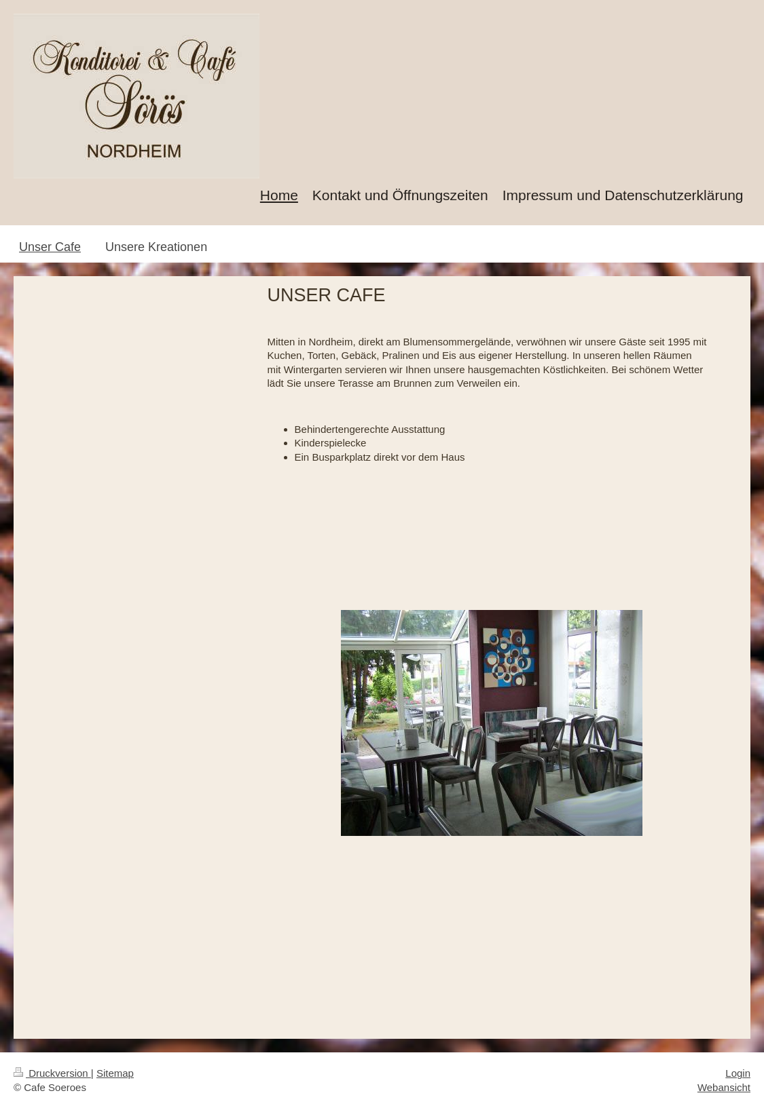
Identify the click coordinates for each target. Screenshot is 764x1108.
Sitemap (115, 1073)
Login (737, 1073)
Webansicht (723, 1087)
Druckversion (52, 1073)
